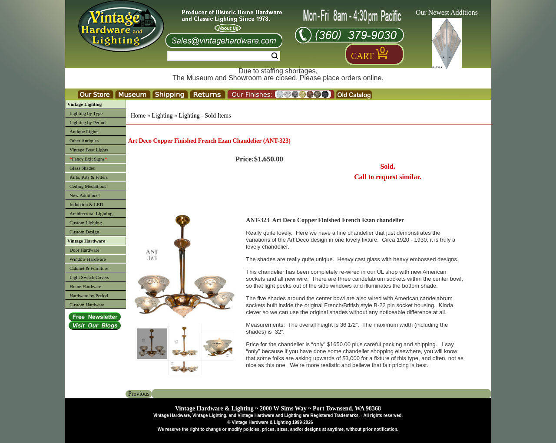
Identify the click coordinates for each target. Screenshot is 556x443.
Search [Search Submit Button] (274, 56)
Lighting (162, 115)
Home (138, 115)
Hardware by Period (89, 295)
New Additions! (85, 195)
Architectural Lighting (91, 213)
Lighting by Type (86, 113)
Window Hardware (88, 259)
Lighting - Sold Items (205, 115)
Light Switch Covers (89, 277)
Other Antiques (84, 140)
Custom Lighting (86, 222)
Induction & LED (86, 204)
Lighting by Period (88, 122)
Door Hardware (84, 250)
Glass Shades (82, 168)
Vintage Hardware (86, 240)
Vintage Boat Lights (89, 149)
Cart (362, 56)
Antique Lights (84, 131)
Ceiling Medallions (88, 186)
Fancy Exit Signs (88, 158)
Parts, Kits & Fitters (89, 177)
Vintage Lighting (84, 104)
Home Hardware (85, 286)
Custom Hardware (87, 304)
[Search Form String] (223, 56)
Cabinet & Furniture (89, 268)
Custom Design (84, 231)
